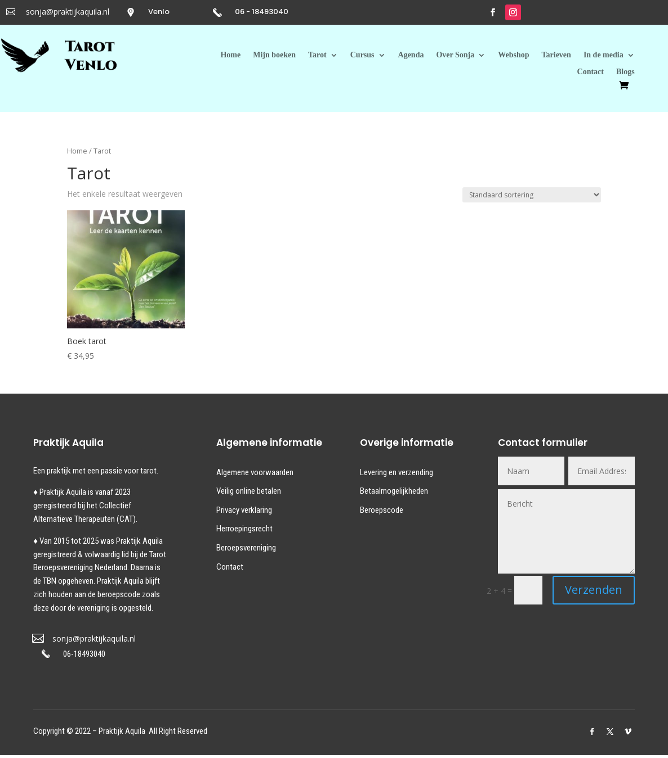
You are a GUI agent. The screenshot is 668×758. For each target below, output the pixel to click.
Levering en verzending (396, 472)
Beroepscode (381, 510)
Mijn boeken (274, 55)
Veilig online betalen (248, 491)
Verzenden (593, 589)
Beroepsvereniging (246, 548)
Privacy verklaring (244, 510)
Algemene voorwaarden (254, 472)
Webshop (513, 55)
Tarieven (556, 55)
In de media (604, 55)
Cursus (362, 55)
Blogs (625, 72)
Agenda (411, 55)
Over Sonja (455, 55)
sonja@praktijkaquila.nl (67, 11)
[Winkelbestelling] (531, 194)
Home (230, 55)
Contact (590, 72)
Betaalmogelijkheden (394, 491)
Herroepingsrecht (244, 529)
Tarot (317, 55)
